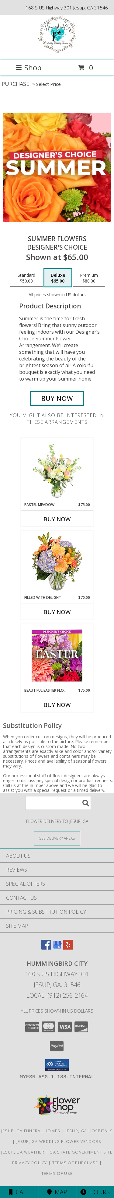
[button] (57, 1065)
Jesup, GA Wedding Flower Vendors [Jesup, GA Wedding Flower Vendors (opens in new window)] (59, 1141)
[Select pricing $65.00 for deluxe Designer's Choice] (57, 278)
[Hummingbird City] (57, 51)
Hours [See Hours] (95, 1192)
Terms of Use (57, 1173)
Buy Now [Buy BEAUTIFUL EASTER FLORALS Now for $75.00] (57, 705)
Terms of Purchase (75, 1162)
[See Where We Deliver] (57, 838)
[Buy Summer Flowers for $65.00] (57, 398)
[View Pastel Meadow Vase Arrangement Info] (57, 470)
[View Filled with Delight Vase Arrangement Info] (57, 563)
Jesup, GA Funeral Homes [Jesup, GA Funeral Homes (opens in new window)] (30, 1130)
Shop (28, 67)
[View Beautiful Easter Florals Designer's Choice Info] (57, 656)
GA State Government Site (81, 1152)
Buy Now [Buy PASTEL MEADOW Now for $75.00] (57, 519)
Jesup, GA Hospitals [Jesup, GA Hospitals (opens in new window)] (89, 1130)
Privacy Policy (29, 1162)
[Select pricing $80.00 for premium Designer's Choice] (89, 278)
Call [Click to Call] (19, 1192)
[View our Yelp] (68, 947)
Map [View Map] (57, 1192)
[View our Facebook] (46, 947)
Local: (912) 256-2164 (57, 995)
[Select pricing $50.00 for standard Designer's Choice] (26, 278)
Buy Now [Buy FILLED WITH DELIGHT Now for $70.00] (57, 612)
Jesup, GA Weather (22, 1152)
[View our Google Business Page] (57, 947)
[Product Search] (58, 803)
